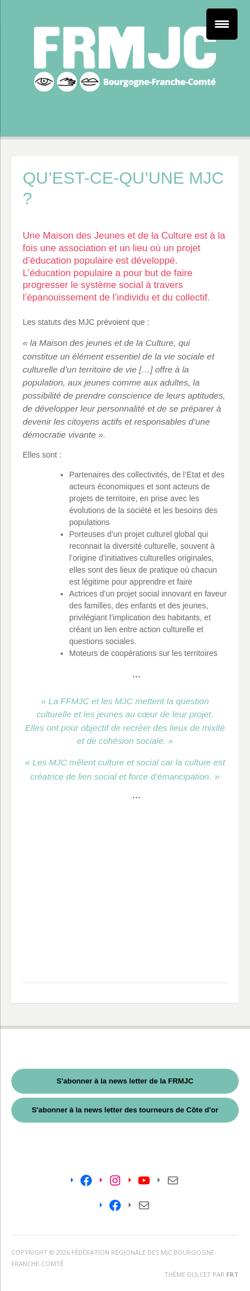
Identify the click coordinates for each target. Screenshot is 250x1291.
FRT (232, 1274)
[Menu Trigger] (222, 24)
